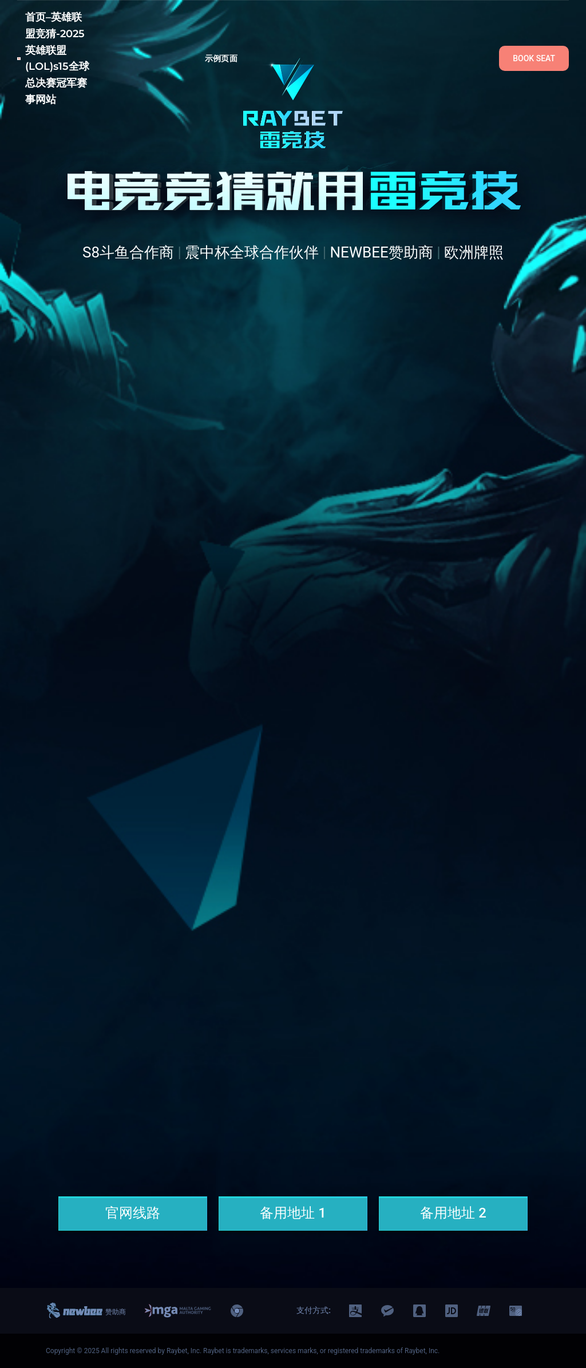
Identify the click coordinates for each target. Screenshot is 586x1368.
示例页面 (221, 58)
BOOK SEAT (534, 58)
